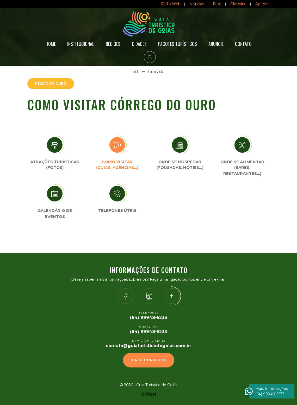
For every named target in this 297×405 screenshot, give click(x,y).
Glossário (238, 4)
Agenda (262, 4)
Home (51, 43)
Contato (243, 43)
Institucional (80, 43)
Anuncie (216, 43)
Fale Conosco (148, 360)
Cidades (139, 43)
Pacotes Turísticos (177, 43)
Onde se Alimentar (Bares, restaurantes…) (242, 167)
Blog (217, 4)
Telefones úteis (117, 210)
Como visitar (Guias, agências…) (117, 164)
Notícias (196, 4)
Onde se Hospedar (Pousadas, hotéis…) (179, 164)
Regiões (113, 43)
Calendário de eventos (55, 213)
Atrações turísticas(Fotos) (54, 164)
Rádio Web (170, 4)
